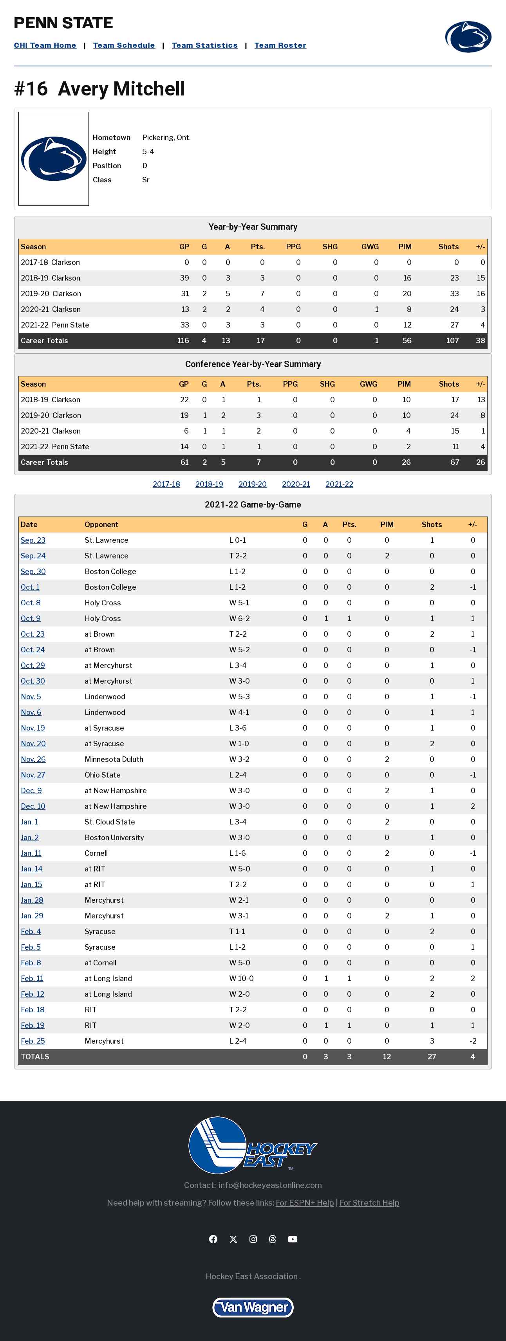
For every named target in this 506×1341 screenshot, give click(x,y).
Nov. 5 (31, 696)
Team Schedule (124, 45)
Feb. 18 (33, 1009)
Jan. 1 (29, 821)
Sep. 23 (33, 540)
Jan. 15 (32, 884)
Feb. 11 (32, 978)
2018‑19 (209, 484)
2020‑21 (297, 484)
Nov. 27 (33, 774)
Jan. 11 (31, 853)
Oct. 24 (33, 649)
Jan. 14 (32, 868)
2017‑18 (165, 484)
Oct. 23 (33, 634)
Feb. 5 (31, 947)
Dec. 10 (33, 806)
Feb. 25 (33, 1041)
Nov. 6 (31, 712)
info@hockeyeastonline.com (270, 1185)
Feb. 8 (31, 962)
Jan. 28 (32, 900)
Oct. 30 (33, 681)
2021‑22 (340, 484)
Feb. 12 (32, 994)
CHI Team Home (45, 45)
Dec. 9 (31, 790)
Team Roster (281, 45)
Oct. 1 (30, 587)
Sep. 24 (33, 555)
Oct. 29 (33, 665)
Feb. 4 (31, 931)
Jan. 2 (30, 837)
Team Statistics (205, 45)
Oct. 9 (31, 618)
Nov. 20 (33, 743)
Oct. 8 (31, 602)
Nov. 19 (33, 728)
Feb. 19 (33, 1025)
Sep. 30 (33, 571)
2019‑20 (253, 484)
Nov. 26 (33, 759)
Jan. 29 (32, 915)
